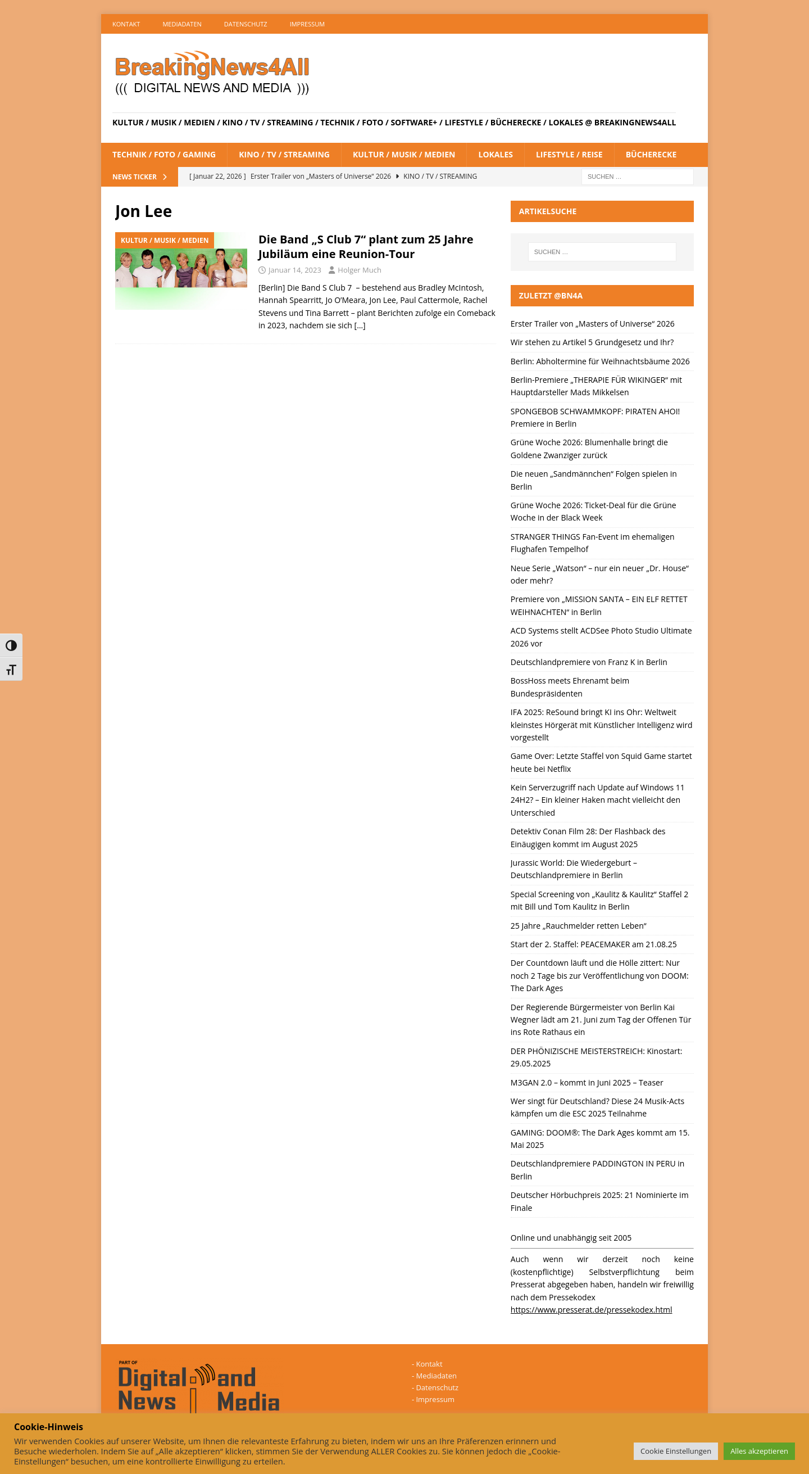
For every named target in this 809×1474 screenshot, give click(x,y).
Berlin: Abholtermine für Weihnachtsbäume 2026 (600, 361)
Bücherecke (651, 154)
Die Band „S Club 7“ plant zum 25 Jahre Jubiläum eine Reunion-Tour (366, 246)
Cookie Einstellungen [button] (675, 1451)
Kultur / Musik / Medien (404, 154)
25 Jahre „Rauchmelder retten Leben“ (579, 925)
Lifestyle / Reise (569, 154)
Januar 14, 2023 (295, 270)
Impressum (307, 24)
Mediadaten (181, 24)
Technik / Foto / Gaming (164, 154)
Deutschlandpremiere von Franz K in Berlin (589, 662)
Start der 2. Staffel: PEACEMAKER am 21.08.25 (594, 944)
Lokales (495, 154)
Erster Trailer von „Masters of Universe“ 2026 (593, 323)
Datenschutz (245, 24)
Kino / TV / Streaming (284, 154)
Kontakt (126, 24)
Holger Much (359, 270)
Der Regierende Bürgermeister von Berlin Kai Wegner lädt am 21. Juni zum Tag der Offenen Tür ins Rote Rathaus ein (601, 1020)
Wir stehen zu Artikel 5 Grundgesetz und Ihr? (592, 342)
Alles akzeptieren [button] (759, 1451)
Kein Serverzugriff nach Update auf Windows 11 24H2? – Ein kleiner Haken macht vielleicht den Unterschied (598, 800)
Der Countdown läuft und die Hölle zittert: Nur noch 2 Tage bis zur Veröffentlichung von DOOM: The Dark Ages (600, 975)
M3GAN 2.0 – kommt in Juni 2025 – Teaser (587, 1082)
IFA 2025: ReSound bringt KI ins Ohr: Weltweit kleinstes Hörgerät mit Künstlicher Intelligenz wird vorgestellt (602, 725)
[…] (360, 325)
